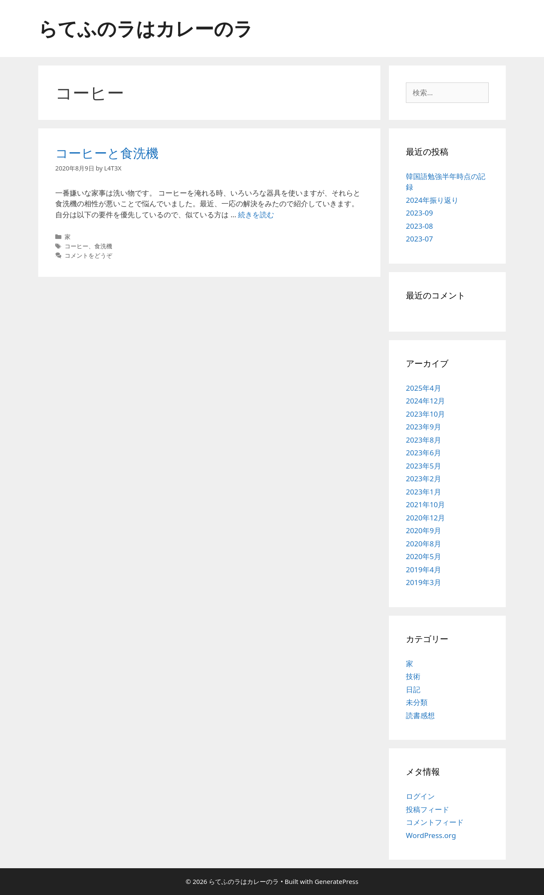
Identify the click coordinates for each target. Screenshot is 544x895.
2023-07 (419, 239)
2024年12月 (425, 401)
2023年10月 (425, 414)
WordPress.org (431, 835)
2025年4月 (423, 388)
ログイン (420, 796)
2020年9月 (423, 530)
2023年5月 (423, 466)
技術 (413, 676)
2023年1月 (423, 492)
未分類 (417, 702)
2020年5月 (423, 556)
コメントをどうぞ (88, 255)
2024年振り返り (432, 200)
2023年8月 (423, 440)
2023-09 (419, 213)
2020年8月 (423, 543)
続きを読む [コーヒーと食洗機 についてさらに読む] (256, 214)
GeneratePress (336, 881)
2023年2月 (423, 478)
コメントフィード (435, 822)
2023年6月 (423, 452)
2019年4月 (423, 569)
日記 (413, 689)
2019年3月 (423, 582)
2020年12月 (425, 518)
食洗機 (103, 246)
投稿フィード (427, 809)
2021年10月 (425, 504)
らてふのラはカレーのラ (145, 28)
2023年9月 (423, 427)
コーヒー (76, 246)
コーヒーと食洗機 (107, 153)
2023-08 (419, 226)
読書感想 (420, 715)
